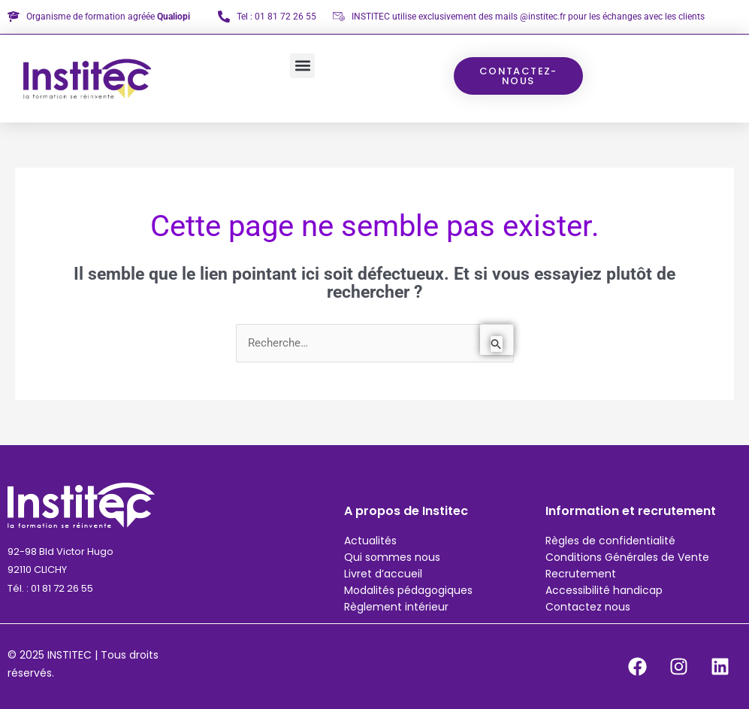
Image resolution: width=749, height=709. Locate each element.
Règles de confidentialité (610, 540)
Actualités (370, 540)
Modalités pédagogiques (408, 590)
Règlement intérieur (396, 606)
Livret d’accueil (383, 573)
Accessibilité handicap (604, 590)
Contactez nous (587, 606)
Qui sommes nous (392, 557)
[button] (302, 65)
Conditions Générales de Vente (627, 557)
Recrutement (580, 573)
